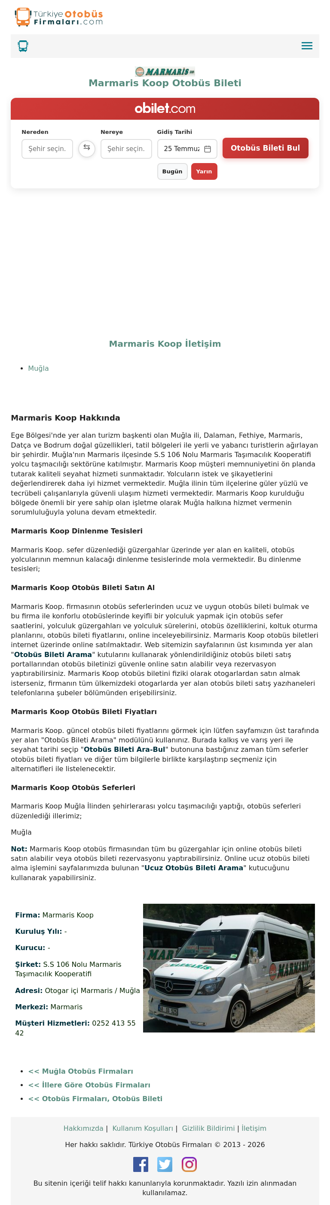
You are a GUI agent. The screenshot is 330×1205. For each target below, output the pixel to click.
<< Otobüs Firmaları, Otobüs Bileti (95, 1099)
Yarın (204, 171)
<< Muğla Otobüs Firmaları (80, 1071)
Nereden (34, 132)
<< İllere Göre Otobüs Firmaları (89, 1085)
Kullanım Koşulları (143, 1128)
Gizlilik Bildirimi (208, 1128)
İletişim (253, 1128)
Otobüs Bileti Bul (265, 148)
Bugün (172, 171)
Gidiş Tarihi (174, 132)
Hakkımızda (84, 1128)
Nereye (112, 132)
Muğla (38, 368)
